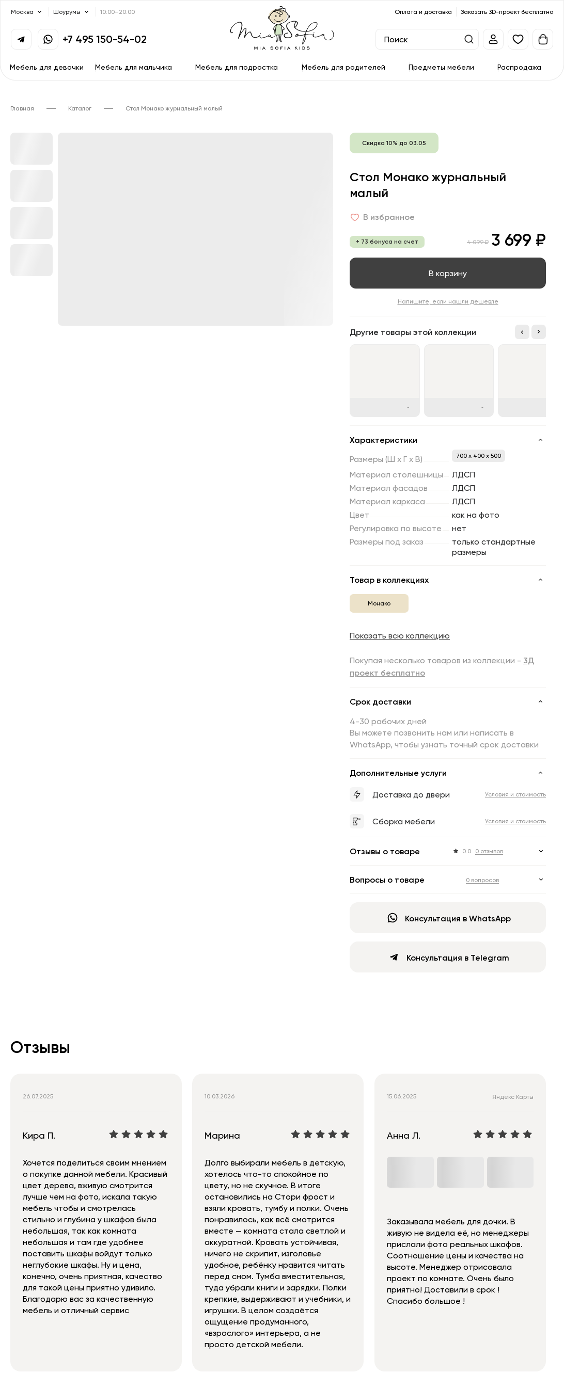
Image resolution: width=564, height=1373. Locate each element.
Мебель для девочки (47, 67)
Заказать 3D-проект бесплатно (507, 11)
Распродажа (519, 67)
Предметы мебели (441, 67)
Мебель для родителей (343, 67)
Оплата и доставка (423, 11)
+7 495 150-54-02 (104, 39)
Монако (379, 603)
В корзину (448, 273)
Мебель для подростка (236, 67)
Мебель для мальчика (133, 67)
